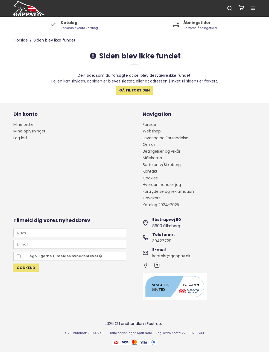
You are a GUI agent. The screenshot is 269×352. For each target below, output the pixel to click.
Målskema (152, 158)
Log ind (20, 138)
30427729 (161, 241)
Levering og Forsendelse (165, 138)
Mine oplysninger (29, 131)
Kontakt (150, 171)
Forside (149, 124)
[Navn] (69, 232)
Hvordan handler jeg (162, 184)
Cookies (150, 178)
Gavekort (151, 198)
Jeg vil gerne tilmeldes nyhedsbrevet (65, 256)
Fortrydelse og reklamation (168, 191)
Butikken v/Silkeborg (162, 164)
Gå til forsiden (134, 90)
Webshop (152, 131)
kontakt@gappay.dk (171, 256)
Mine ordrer (24, 124)
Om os (149, 144)
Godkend (26, 267)
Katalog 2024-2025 (161, 205)
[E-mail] (69, 244)
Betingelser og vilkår (161, 151)
